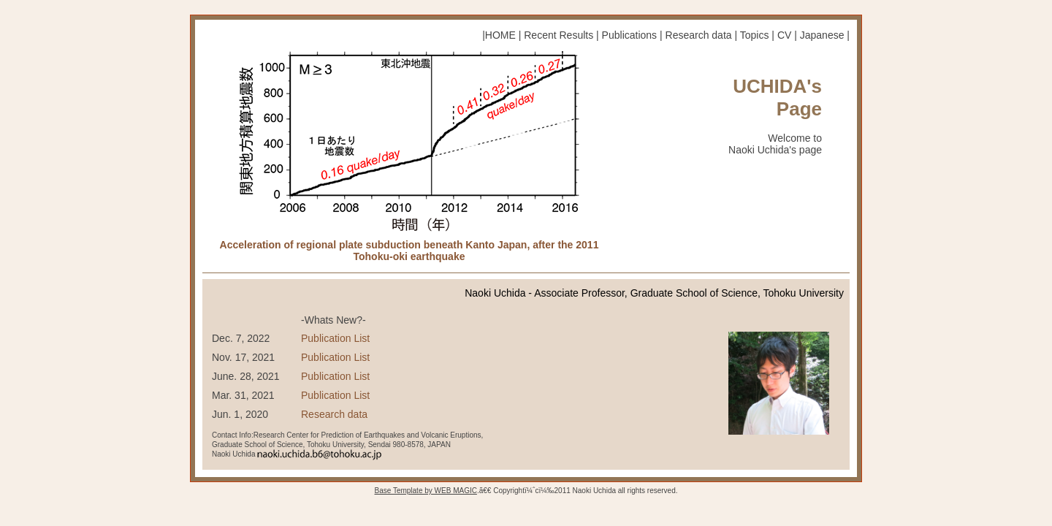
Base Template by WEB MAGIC (425, 491)
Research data (699, 35)
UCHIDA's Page (777, 97)
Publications (630, 35)
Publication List (335, 338)
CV (784, 35)
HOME (500, 35)
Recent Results (558, 35)
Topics (754, 35)
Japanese (822, 35)
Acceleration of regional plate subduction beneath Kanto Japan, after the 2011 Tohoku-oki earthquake (409, 250)
